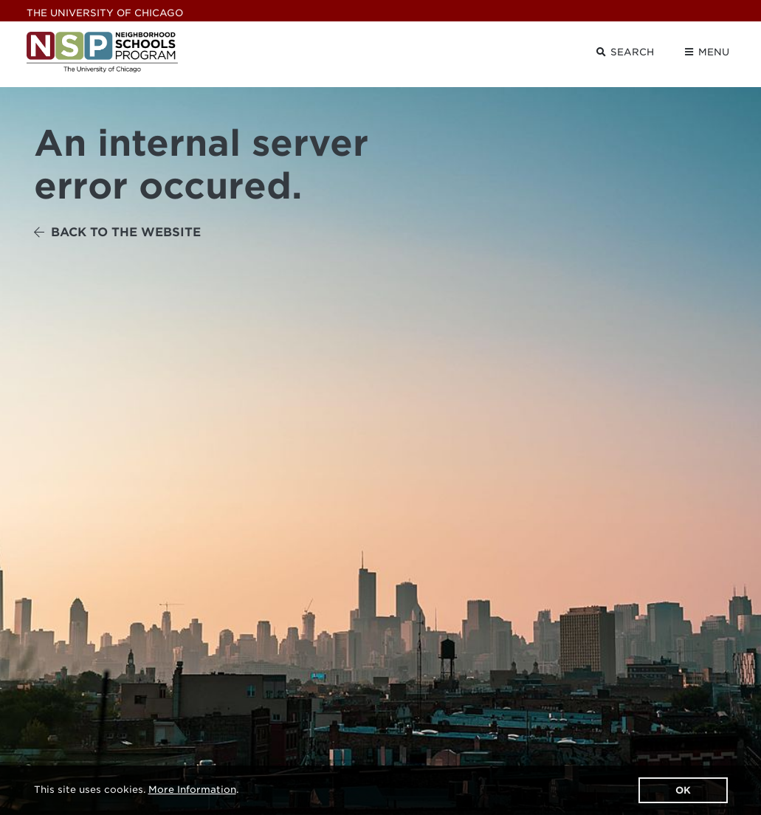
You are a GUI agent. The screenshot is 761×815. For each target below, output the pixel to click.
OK (683, 790)
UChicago (105, 13)
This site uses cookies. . (136, 789)
